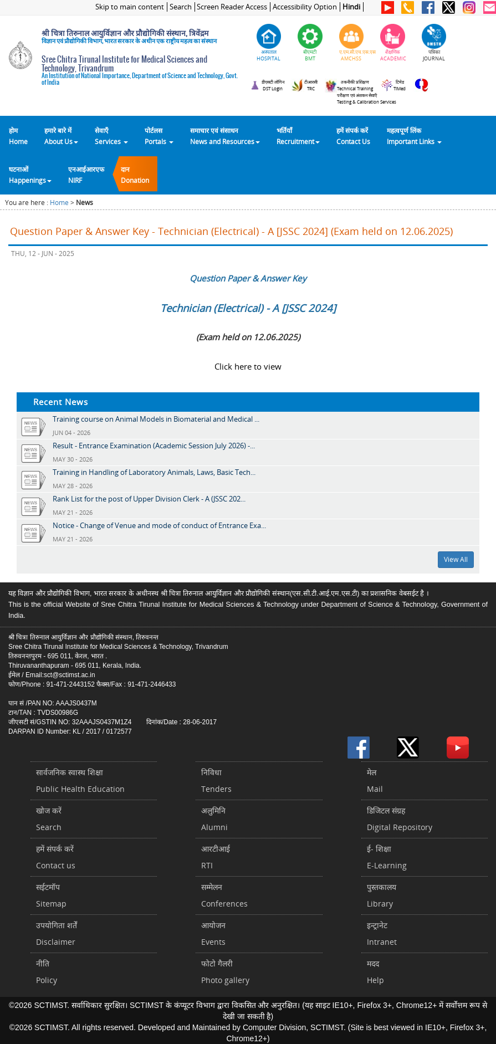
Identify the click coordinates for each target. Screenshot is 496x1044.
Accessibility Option (305, 7)
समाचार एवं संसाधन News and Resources (225, 136)
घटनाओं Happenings (30, 175)
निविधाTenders (216, 780)
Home (59, 202)
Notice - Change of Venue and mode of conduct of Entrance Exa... (159, 525)
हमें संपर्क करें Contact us (55, 857)
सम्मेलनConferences (224, 895)
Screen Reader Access (232, 7)
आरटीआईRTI (215, 857)
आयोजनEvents (213, 933)
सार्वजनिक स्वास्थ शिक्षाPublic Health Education (80, 780)
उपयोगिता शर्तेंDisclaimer (56, 933)
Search (181, 7)
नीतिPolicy (46, 971)
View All (456, 559)
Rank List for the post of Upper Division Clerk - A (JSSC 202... (149, 499)
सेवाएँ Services (111, 136)
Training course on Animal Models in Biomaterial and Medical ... (156, 419)
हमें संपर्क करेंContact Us (353, 136)
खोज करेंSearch (49, 818)
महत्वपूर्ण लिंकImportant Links (414, 136)
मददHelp (375, 971)
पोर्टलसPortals (159, 136)
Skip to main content (129, 7)
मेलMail (375, 780)
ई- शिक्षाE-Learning (387, 857)
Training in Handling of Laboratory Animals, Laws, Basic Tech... (154, 472)
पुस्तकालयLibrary (381, 895)
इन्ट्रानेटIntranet (382, 933)
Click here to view (248, 366)
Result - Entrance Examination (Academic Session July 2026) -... (154, 446)
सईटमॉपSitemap (51, 895)
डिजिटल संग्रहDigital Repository (399, 818)
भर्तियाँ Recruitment (298, 136)
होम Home (18, 136)
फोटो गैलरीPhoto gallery (225, 971)
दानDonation (135, 175)
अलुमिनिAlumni (214, 818)
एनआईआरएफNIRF (86, 175)
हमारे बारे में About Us (61, 136)
